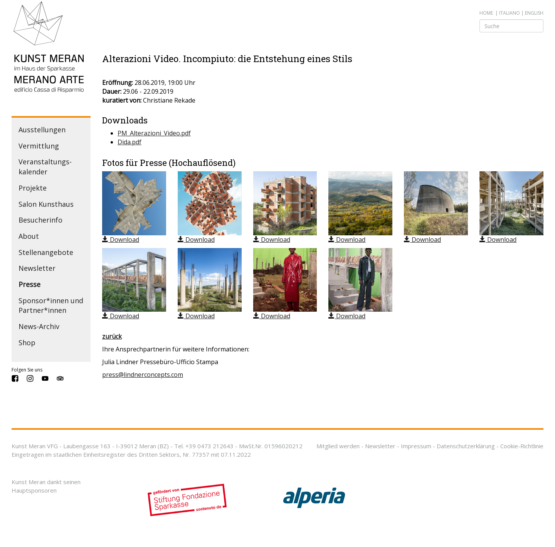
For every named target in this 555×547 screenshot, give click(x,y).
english (534, 13)
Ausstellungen (42, 129)
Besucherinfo (40, 220)
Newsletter (37, 268)
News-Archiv (38, 326)
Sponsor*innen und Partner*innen (50, 305)
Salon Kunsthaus (46, 204)
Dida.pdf (129, 142)
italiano (509, 13)
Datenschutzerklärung (466, 446)
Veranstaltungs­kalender (45, 166)
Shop (26, 342)
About (28, 236)
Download (120, 239)
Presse (29, 284)
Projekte (32, 187)
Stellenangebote (45, 252)
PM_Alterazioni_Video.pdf (154, 133)
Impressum (416, 446)
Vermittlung (38, 145)
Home (486, 13)
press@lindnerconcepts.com (142, 374)
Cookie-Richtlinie (521, 446)
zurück (112, 336)
